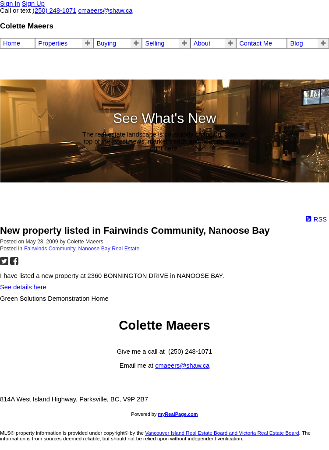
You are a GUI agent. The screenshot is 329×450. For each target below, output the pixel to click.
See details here (23, 287)
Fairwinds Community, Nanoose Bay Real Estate (81, 249)
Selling (154, 43)
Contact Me (255, 43)
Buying (106, 43)
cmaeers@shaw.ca (182, 365)
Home (11, 43)
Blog (296, 43)
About (202, 43)
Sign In (10, 3)
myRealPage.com (178, 414)
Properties (52, 43)
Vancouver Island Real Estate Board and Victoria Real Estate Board (222, 433)
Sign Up (33, 3)
